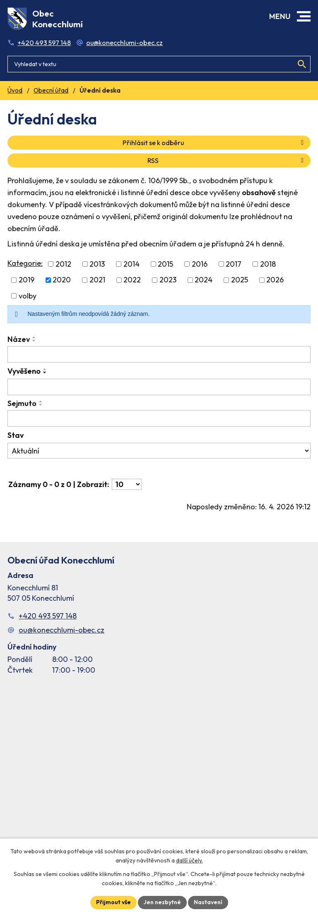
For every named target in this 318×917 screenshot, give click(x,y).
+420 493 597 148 (44, 42)
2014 (131, 264)
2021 (97, 280)
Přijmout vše (113, 902)
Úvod (14, 90)
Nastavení (208, 902)
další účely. (189, 860)
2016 (199, 264)
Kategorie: (25, 263)
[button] (304, 16)
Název (18, 339)
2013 (97, 264)
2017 (233, 264)
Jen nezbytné (162, 902)
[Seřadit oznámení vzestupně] (34, 337)
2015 (165, 264)
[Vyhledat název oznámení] (159, 354)
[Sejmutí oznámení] (159, 418)
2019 (26, 280)
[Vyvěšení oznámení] (159, 387)
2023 (167, 280)
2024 (203, 280)
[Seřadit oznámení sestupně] (34, 340)
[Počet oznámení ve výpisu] (127, 484)
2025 (239, 280)
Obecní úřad (51, 90)
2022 (132, 280)
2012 (63, 264)
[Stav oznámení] (159, 450)
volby (27, 296)
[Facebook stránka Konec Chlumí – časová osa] (159, 769)
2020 (62, 280)
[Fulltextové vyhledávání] (159, 64)
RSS (226, 160)
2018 (268, 264)
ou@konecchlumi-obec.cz (124, 42)
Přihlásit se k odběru (214, 143)
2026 (275, 280)
